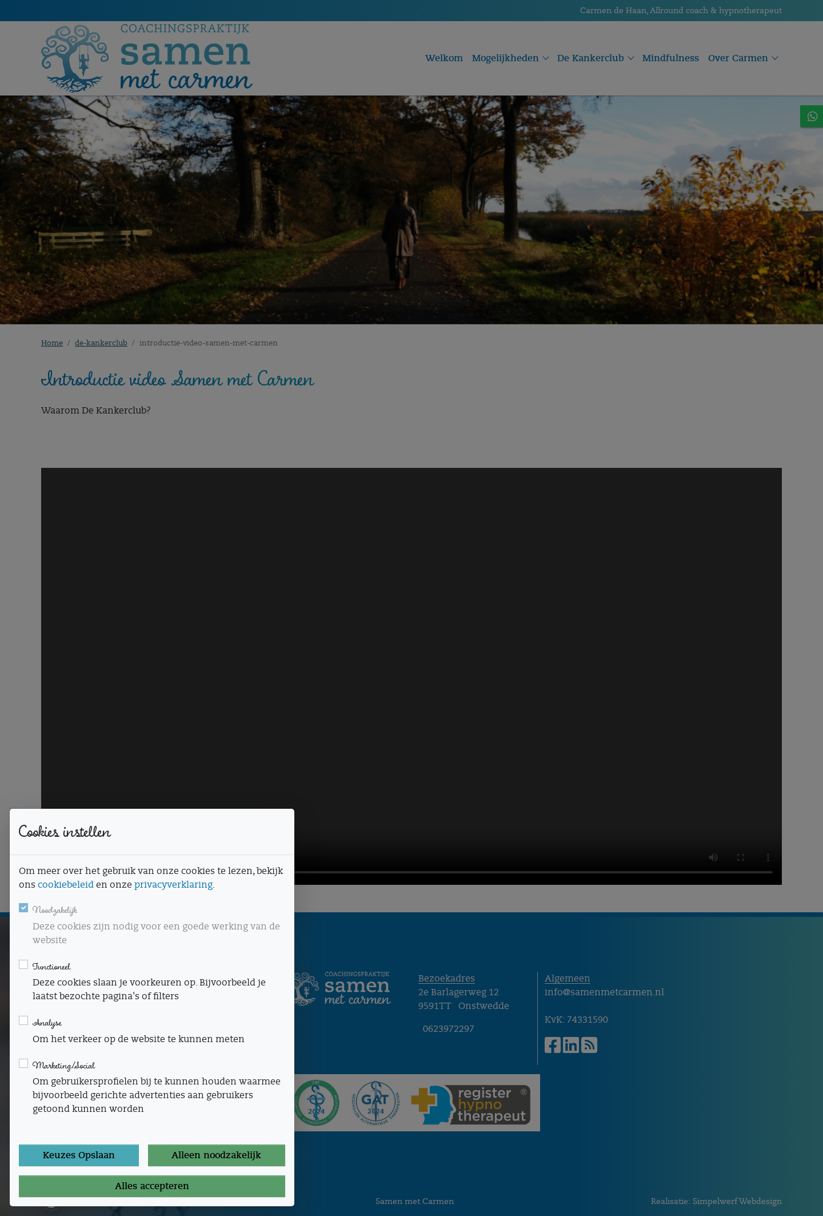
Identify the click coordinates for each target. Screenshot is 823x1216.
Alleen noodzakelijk (216, 1155)
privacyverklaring (173, 885)
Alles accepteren (152, 1186)
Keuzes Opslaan (79, 1155)
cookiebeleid (66, 885)
